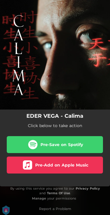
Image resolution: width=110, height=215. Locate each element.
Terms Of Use (58, 193)
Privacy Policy (88, 188)
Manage (39, 198)
